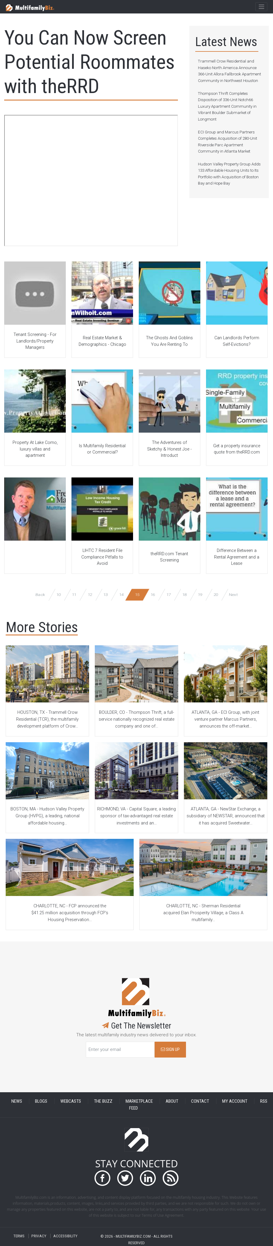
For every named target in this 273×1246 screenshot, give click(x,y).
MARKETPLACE (139, 1101)
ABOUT (172, 1101)
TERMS (19, 1236)
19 (199, 595)
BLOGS (41, 1101)
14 (121, 595)
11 (74, 595)
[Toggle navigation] (261, 6)
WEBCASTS (70, 1101)
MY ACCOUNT (234, 1101)
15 (137, 595)
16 (152, 595)
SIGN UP (170, 1049)
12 (89, 595)
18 (184, 595)
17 (168, 595)
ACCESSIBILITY (65, 1236)
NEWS (16, 1101)
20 (215, 595)
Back (40, 595)
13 (105, 595)
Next (233, 595)
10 (58, 595)
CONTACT (200, 1101)
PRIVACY (38, 1236)
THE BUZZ (103, 1101)
